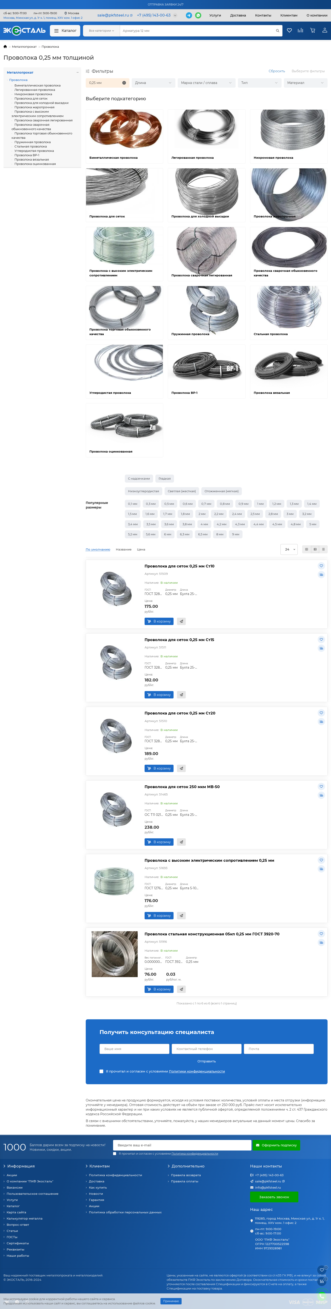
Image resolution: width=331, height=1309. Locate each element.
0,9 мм (243, 504)
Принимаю (171, 1301)
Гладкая (165, 478)
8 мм (219, 534)
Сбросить (277, 71)
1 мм (260, 504)
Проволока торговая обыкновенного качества (41, 135)
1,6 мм (150, 514)
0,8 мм (225, 504)
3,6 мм (169, 524)
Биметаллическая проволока (37, 85)
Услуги (215, 15)
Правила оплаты (184, 1181)
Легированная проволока (34, 90)
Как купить (98, 1187)
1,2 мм (276, 504)
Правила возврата (186, 1175)
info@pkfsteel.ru (268, 1187)
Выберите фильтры (308, 71)
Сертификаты (18, 1243)
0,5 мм (169, 504)
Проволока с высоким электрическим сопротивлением (37, 114)
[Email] (182, 1145)
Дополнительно (186, 1166)
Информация (19, 1166)
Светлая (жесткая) (182, 491)
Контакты (263, 15)
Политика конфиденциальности (115, 1175)
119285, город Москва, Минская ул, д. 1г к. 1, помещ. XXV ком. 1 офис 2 (289, 1221)
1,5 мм (132, 514)
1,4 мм (312, 504)
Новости (96, 1193)
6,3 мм (184, 534)
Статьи (12, 1231)
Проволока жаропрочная (34, 107)
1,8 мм (185, 514)
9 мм (235, 534)
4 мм (204, 524)
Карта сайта (16, 1212)
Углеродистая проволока (34, 151)
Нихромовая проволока (33, 94)
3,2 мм (306, 514)
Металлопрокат (24, 46)
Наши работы (18, 1255)
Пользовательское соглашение (32, 1193)
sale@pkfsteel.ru (268, 1181)
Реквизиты (15, 1249)
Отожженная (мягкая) (222, 491)
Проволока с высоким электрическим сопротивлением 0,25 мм (209, 860)
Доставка (238, 15)
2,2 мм (218, 514)
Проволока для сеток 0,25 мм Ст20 (180, 713)
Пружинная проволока (32, 142)
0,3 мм (151, 504)
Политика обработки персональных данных (125, 1212)
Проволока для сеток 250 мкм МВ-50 (182, 786)
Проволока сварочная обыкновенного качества (31, 127)
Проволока (50, 46)
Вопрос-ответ (18, 1224)
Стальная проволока (30, 146)
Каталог (65, 31)
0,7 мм (206, 504)
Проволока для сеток (31, 98)
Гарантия (96, 1200)
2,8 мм (273, 514)
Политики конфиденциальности (197, 1071)
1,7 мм (167, 514)
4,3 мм (240, 524)
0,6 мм (188, 504)
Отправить (206, 1061)
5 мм (312, 524)
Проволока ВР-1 (26, 155)
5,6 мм (150, 534)
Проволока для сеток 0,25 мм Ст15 (179, 639)
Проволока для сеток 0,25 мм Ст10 (179, 566)
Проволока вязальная (31, 159)
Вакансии (15, 1187)
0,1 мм (132, 504)
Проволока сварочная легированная (43, 120)
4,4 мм (259, 524)
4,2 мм (221, 524)
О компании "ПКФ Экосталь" (30, 1181)
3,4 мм (133, 524)
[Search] (201, 30)
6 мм (167, 534)
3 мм (290, 514)
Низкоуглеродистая (143, 491)
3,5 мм (151, 524)
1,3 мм (294, 504)
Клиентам (98, 1166)
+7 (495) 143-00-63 (269, 1175)
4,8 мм (296, 524)
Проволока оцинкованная (35, 164)
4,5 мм (277, 524)
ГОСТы (12, 1237)
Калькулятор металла (25, 1218)
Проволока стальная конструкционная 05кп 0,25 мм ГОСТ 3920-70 (212, 934)
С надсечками (139, 478)
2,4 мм (237, 514)
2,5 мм (255, 514)
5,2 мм (132, 534)
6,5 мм (203, 534)
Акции (12, 1175)
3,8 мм (187, 524)
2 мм (202, 514)
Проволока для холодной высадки (41, 103)
